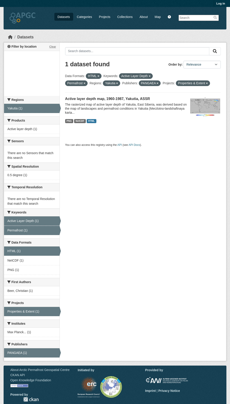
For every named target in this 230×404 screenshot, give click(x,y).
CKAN (31, 399)
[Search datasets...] (137, 51)
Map (158, 17)
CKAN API (17, 375)
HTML (91, 121)
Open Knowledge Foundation (30, 380)
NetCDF (80, 121)
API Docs (134, 145)
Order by (174, 64)
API (119, 145)
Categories (84, 17)
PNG (69, 121)
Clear (52, 46)
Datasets (64, 17)
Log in (220, 3)
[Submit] (215, 51)
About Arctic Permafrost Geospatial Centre (40, 370)
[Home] (10, 37)
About (143, 17)
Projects (105, 17)
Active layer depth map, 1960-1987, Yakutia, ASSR (107, 99)
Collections (125, 17)
